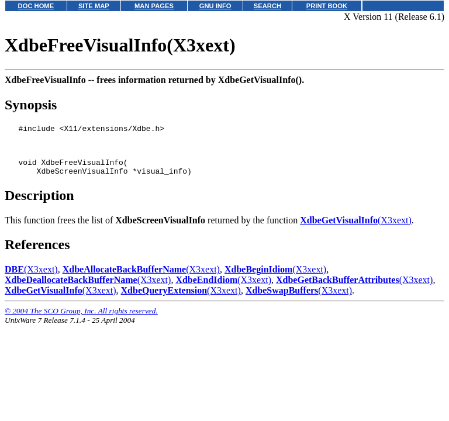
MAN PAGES (154, 5)
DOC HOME (36, 5)
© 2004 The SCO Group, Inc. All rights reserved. (81, 319)
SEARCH (267, 5)
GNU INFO (215, 5)
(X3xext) (356, 229)
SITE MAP (93, 5)
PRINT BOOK (326, 5)
